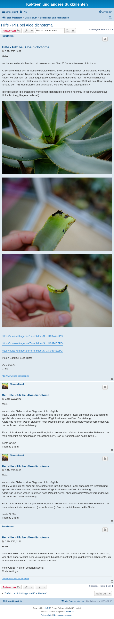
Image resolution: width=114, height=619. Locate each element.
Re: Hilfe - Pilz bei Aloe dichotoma (25, 395)
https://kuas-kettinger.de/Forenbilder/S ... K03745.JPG (32, 343)
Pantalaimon (7, 36)
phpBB (47, 608)
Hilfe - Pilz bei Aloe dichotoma (27, 25)
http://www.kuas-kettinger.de (15, 376)
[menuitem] (23, 12)
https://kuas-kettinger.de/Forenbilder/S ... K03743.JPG (32, 350)
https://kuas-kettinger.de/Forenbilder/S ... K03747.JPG (32, 336)
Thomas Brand (17, 384)
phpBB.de (70, 612)
